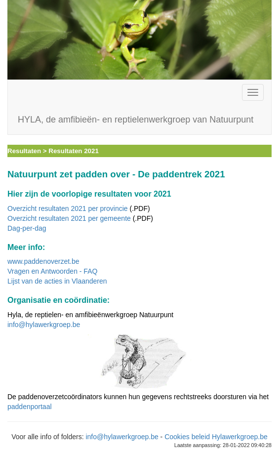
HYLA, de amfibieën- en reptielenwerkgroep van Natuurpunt (135, 119)
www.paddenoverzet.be (43, 261)
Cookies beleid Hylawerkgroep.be (216, 437)
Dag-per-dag (26, 228)
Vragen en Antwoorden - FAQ (52, 271)
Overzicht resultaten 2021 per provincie (67, 208)
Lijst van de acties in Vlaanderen (57, 281)
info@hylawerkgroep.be (43, 325)
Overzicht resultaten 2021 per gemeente (69, 218)
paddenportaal (29, 407)
